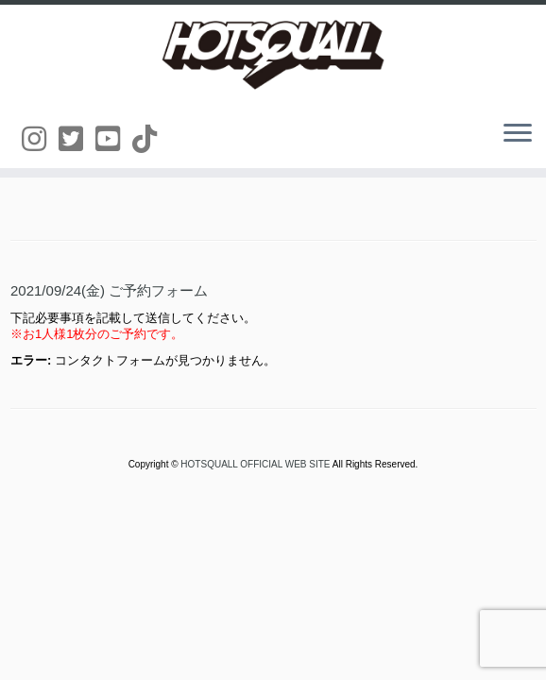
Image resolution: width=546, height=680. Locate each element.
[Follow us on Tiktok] (150, 139)
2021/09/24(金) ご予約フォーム (109, 290)
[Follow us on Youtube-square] (113, 139)
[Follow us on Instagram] (40, 139)
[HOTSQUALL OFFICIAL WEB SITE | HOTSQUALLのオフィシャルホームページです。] (273, 54)
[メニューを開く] (517, 134)
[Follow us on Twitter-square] (77, 139)
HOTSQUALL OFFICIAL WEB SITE (256, 464)
